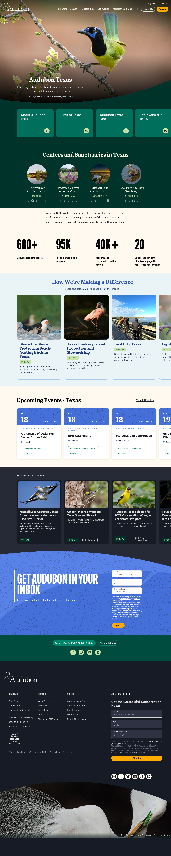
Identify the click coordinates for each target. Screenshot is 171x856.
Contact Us (43, 714)
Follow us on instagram (81, 652)
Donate (162, 9)
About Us (74, 9)
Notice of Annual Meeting (21, 717)
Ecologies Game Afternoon (134, 433)
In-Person (27, 453)
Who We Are (15, 701)
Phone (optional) (120, 589)
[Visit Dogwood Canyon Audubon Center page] (68, 182)
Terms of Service (117, 743)
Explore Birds (88, 9)
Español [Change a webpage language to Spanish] (165, 4)
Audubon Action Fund (19, 726)
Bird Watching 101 (86, 433)
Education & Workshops (33, 448)
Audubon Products (76, 705)
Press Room (43, 710)
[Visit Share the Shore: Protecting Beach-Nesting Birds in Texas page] (39, 337)
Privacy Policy (124, 617)
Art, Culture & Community (129, 448)
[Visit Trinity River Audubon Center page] (36, 182)
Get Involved (103, 9)
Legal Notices (43, 752)
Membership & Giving (122, 9)
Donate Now (73, 710)
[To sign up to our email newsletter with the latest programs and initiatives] (127, 573)
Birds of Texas (70, 115)
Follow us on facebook (73, 652)
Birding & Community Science (83, 448)
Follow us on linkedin (98, 652)
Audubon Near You (76, 701)
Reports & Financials (18, 722)
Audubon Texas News (111, 117)
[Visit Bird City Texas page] (134, 337)
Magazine (151, 4)
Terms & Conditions (138, 752)
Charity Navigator (14, 738)
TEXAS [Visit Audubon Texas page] (26, 540)
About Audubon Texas (33, 117)
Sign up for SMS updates (49, 719)
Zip (115, 580)
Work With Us (44, 701)
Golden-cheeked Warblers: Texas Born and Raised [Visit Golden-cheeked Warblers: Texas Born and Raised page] (86, 512)
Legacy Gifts (73, 714)
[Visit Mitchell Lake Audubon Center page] (100, 182)
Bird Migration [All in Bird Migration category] (88, 540)
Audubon (16, 7)
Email (116, 572)
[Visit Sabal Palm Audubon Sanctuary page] (131, 182)
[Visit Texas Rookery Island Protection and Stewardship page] (86, 337)
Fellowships (43, 705)
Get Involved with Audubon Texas (76, 643)
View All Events (144, 400)
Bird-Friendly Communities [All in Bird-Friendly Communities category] (141, 539)
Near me (149, 9)
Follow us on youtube (89, 652)
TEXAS (26, 362)
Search (137, 8)
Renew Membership (76, 719)
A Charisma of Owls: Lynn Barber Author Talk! (39, 433)
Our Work (62, 9)
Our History (14, 705)
